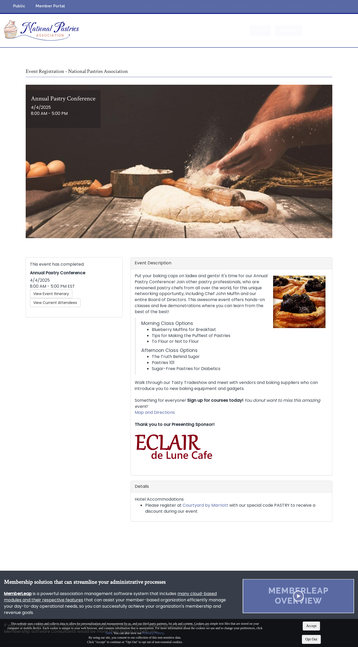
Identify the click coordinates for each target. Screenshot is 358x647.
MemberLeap (18, 594)
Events (208, 6)
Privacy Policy (153, 633)
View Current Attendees (55, 302)
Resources (240, 6)
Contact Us (333, 6)
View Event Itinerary (51, 293)
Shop (269, 6)
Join (260, 30)
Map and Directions (155, 412)
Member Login (327, 30)
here (108, 633)
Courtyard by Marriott (205, 505)
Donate (288, 30)
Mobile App (298, 6)
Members (178, 6)
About (148, 6)
